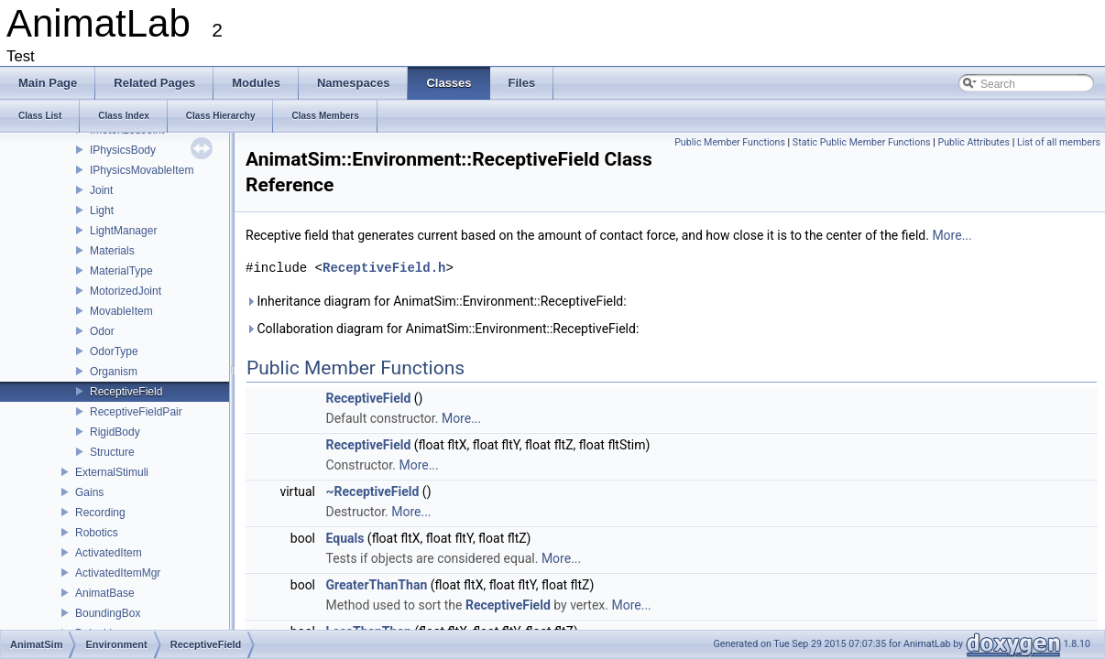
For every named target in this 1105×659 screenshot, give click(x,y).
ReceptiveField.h (384, 267)
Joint (101, 190)
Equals (345, 538)
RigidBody (115, 432)
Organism (113, 371)
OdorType (114, 351)
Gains (89, 492)
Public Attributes (973, 142)
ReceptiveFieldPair (136, 411)
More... (951, 235)
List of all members (1058, 142)
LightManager (123, 230)
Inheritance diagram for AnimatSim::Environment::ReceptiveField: (436, 301)
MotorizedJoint (125, 291)
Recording (100, 512)
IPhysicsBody (123, 150)
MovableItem (121, 311)
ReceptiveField (126, 391)
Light (102, 210)
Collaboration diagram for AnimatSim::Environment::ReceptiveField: (442, 328)
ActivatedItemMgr (117, 573)
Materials (112, 250)
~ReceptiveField (373, 491)
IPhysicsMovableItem (141, 170)
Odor (102, 331)
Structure (112, 452)
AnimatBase (105, 593)
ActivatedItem (108, 552)
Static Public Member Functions (862, 142)
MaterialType (121, 271)
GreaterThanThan (377, 585)
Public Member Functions (729, 142)
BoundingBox (107, 613)
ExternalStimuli (111, 472)
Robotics (96, 532)
